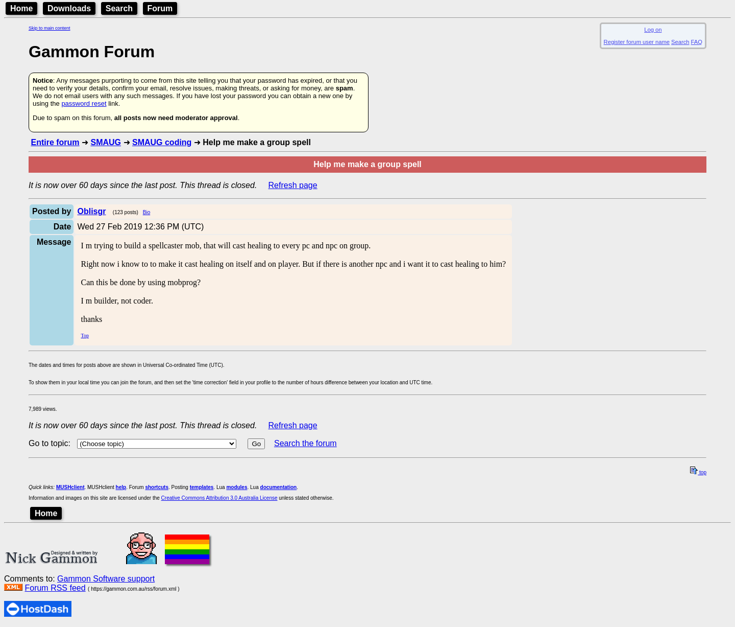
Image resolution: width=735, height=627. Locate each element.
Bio (146, 212)
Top (84, 335)
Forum (160, 8)
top (698, 472)
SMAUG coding (161, 142)
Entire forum (55, 142)
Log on (653, 30)
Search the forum (305, 443)
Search (119, 8)
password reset (83, 103)
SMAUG (105, 142)
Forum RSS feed (54, 588)
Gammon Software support (106, 578)
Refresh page (292, 185)
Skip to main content (49, 28)
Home (21, 8)
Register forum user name (637, 42)
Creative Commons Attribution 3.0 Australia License (219, 498)
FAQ (696, 42)
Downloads (69, 8)
